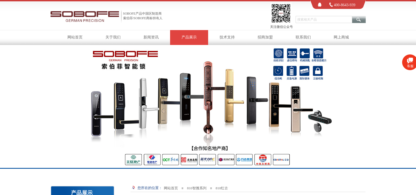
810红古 (221, 188)
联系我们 (303, 37)
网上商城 (341, 37)
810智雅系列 (197, 188)
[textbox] (324, 19)
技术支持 (227, 37)
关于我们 (113, 37)
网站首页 (75, 37)
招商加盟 (265, 37)
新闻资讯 (151, 37)
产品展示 (189, 37)
